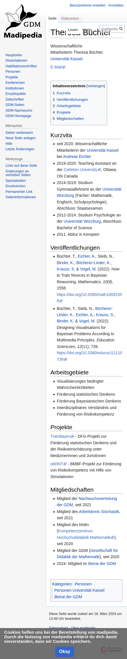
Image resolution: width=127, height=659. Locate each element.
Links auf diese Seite (21, 166)
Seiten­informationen (20, 197)
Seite (52, 18)
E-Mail (56, 67)
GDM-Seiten (14, 105)
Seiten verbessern (19, 133)
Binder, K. (65, 262)
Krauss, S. (66, 269)
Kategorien (61, 584)
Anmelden (116, 5)
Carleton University (80, 169)
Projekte (11, 77)
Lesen (68, 30)
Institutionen (14, 88)
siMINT (56, 464)
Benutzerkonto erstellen (88, 5)
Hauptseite (13, 55)
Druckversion (15, 186)
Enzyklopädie (15, 94)
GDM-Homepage (18, 116)
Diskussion (70, 18)
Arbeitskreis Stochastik (99, 511)
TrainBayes (60, 436)
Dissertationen (16, 60)
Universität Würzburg (82, 221)
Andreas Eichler (77, 156)
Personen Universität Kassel (79, 590)
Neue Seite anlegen (20, 138)
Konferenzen (15, 83)
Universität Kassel (66, 59)
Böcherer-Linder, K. (93, 262)
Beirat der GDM (102, 563)
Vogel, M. (88, 269)
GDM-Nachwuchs (18, 110)
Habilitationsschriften (21, 66)
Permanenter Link (18, 192)
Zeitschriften (14, 99)
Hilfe (8, 144)
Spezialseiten (15, 181)
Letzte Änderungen (19, 149)
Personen (83, 584)
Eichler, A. (86, 256)
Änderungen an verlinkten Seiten (18, 173)
